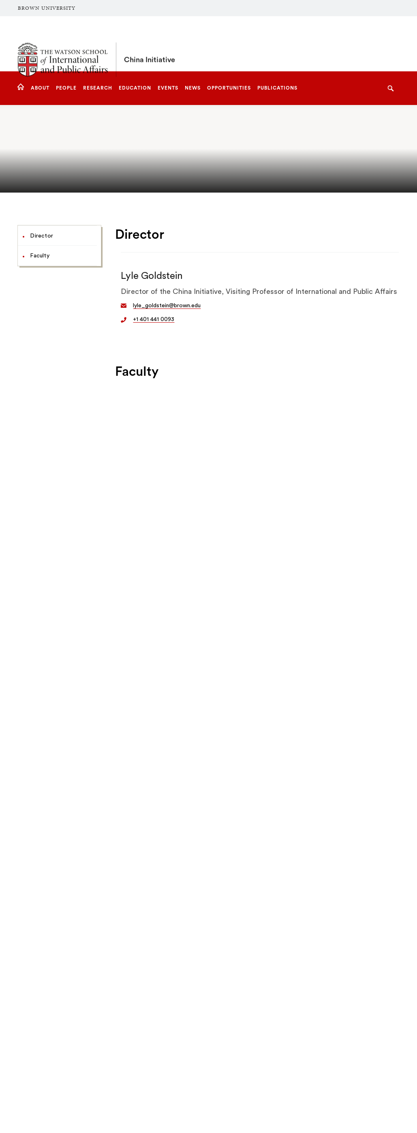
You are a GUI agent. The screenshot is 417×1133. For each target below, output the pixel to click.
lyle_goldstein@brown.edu (167, 305)
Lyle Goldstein (152, 276)
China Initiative (149, 43)
